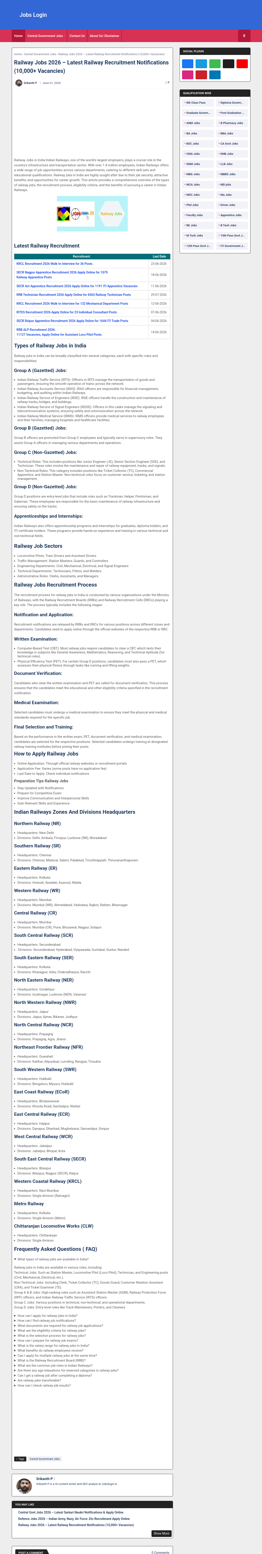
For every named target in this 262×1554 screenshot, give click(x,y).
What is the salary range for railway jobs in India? (53, 1346)
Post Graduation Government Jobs (234, 112)
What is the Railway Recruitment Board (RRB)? (51, 1360)
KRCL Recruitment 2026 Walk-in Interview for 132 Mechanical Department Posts (72, 303)
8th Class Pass (196, 102)
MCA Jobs (193, 184)
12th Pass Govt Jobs (199, 246)
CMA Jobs (193, 153)
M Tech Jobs (194, 235)
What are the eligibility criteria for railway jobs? (51, 1331)
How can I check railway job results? (44, 1385)
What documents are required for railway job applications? (60, 1326)
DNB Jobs (227, 153)
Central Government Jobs (45, 36)
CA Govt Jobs (229, 143)
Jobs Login (33, 15)
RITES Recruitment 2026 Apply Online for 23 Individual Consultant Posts (67, 312)
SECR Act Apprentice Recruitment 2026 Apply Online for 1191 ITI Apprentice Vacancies (77, 286)
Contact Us (77, 36)
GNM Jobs (193, 164)
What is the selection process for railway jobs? (51, 1336)
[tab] (18, 36)
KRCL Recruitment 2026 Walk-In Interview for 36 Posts (55, 263)
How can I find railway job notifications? (46, 1321)
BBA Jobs (227, 133)
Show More (161, 1533)
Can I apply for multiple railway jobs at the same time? (57, 1356)
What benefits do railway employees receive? (50, 1350)
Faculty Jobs (194, 215)
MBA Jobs (193, 174)
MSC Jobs (193, 194)
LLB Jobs (227, 164)
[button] (244, 36)
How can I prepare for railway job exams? (47, 1341)
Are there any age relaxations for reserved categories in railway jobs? (67, 1370)
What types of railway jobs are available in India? (53, 1259)
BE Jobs (191, 225)
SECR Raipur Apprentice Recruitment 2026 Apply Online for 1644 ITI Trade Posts (72, 321)
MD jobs (226, 184)
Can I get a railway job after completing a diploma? (54, 1376)
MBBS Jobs (228, 174)
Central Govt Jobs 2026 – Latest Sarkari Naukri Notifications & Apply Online (71, 1512)
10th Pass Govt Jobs (234, 235)
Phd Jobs (192, 205)
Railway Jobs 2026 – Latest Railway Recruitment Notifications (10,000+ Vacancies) (76, 1525)
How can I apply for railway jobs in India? (47, 1316)
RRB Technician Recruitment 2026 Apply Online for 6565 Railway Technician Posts (74, 294)
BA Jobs (191, 133)
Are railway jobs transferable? (39, 1380)
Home (18, 36)
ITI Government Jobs (234, 246)
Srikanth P (44, 1479)
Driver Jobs (228, 205)
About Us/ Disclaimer (104, 36)
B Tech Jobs (228, 225)
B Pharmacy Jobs (232, 123)
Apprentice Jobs (231, 215)
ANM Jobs (193, 123)
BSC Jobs (192, 143)
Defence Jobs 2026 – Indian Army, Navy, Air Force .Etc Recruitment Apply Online (74, 1519)
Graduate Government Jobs (200, 112)
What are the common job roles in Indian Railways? (54, 1366)
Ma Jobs (226, 194)
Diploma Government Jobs (234, 102)
